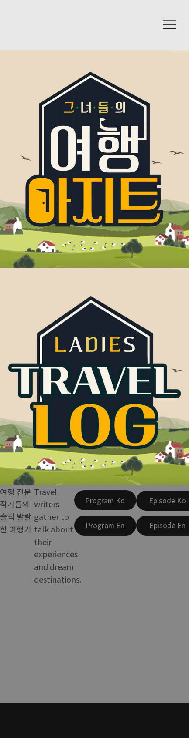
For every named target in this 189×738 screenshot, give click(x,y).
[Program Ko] (105, 500)
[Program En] (105, 526)
